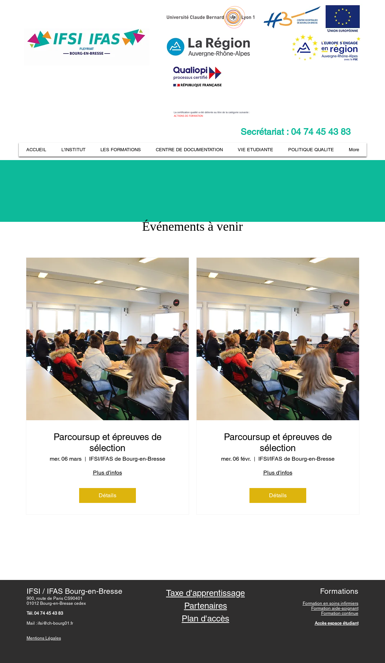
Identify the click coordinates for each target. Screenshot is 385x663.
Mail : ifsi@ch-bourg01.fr (50, 623)
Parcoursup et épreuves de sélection (107, 442)
